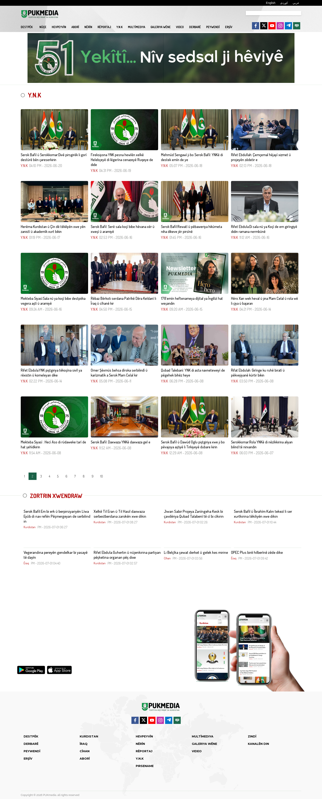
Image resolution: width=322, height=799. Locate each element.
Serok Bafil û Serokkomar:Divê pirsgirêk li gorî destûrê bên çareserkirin (54, 157)
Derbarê (195, 27)
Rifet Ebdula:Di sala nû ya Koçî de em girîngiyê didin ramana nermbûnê (264, 229)
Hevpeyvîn (59, 27)
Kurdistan (89, 736)
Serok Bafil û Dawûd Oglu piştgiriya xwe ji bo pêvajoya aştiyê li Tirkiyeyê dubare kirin (193, 444)
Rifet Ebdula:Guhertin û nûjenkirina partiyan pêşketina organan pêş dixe (127, 555)
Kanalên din (258, 744)
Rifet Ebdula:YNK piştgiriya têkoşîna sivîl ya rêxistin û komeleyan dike (51, 372)
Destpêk (27, 27)
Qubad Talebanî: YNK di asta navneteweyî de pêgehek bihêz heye (193, 372)
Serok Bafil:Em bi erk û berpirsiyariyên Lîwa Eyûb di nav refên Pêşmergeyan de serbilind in (57, 516)
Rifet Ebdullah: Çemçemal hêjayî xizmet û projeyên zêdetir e (261, 157)
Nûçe (42, 27)
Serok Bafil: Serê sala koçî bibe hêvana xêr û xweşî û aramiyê (122, 229)
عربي (296, 3)
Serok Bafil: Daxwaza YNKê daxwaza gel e (120, 442)
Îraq (83, 744)
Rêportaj (104, 27)
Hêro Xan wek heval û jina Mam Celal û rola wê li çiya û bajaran (264, 301)
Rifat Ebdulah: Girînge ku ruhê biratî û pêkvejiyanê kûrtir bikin (258, 372)
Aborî (75, 27)
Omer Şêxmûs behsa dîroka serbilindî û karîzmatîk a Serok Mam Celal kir (119, 372)
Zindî (252, 736)
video (180, 27)
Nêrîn (88, 27)
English (270, 3)
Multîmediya (136, 27)
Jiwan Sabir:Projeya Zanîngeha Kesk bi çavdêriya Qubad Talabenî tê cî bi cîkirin (194, 514)
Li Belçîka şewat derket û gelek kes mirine (196, 552)
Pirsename (145, 766)
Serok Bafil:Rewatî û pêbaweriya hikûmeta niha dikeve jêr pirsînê (191, 229)
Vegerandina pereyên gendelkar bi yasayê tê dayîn (55, 555)
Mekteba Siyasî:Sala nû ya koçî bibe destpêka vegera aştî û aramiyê (53, 301)
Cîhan (85, 751)
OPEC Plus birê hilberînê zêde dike (257, 552)
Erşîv (228, 27)
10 (101, 476)
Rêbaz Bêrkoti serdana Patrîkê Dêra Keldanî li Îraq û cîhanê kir (123, 301)
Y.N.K (119, 27)
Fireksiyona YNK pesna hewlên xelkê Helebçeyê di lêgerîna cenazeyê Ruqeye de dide (122, 159)
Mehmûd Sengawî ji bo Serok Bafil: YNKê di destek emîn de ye (192, 157)
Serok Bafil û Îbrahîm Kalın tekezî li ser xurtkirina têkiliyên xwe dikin (263, 514)
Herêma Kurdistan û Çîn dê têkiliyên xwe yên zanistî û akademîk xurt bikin (53, 229)
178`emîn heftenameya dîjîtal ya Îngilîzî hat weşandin (192, 301)
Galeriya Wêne (161, 27)
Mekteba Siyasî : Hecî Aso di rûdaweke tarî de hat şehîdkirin (53, 444)
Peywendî (213, 27)
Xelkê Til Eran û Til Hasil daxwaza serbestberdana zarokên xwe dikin (120, 514)
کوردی (284, 3)
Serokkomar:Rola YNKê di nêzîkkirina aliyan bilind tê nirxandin (262, 444)
